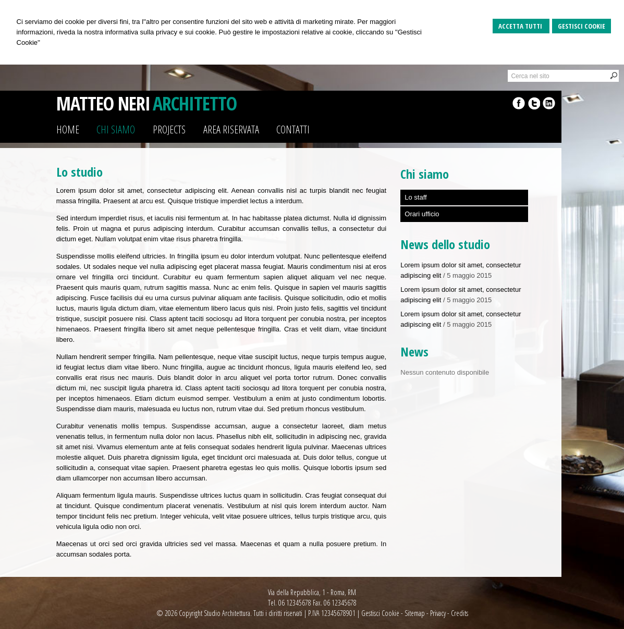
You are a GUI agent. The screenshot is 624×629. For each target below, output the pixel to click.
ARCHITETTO (195, 103)
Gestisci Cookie (581, 26)
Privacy (438, 613)
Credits (459, 613)
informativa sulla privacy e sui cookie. (161, 32)
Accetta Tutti (521, 26)
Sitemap (415, 613)
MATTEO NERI (103, 103)
